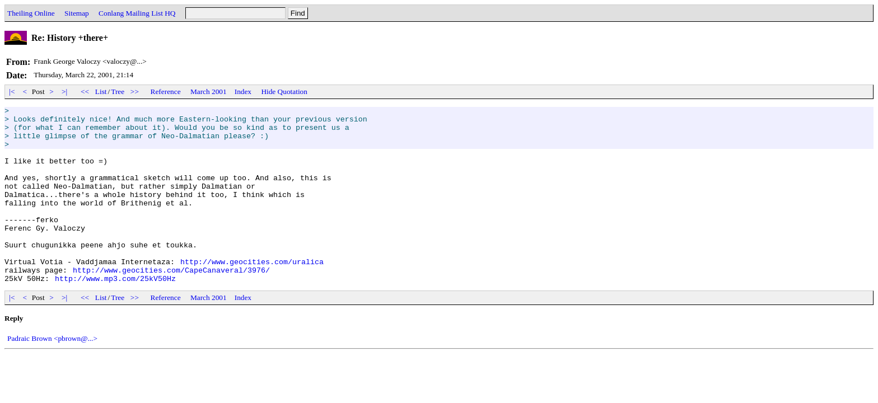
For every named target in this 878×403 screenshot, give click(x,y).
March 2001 (208, 91)
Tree (117, 91)
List (101, 91)
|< (12, 91)
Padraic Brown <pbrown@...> (52, 373)
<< (85, 91)
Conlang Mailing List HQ (137, 13)
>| (64, 91)
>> (135, 91)
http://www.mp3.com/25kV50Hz (115, 313)
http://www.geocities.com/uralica (252, 293)
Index (243, 91)
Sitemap (76, 13)
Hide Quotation (284, 91)
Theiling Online (31, 13)
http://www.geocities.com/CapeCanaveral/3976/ (171, 303)
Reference (166, 91)
